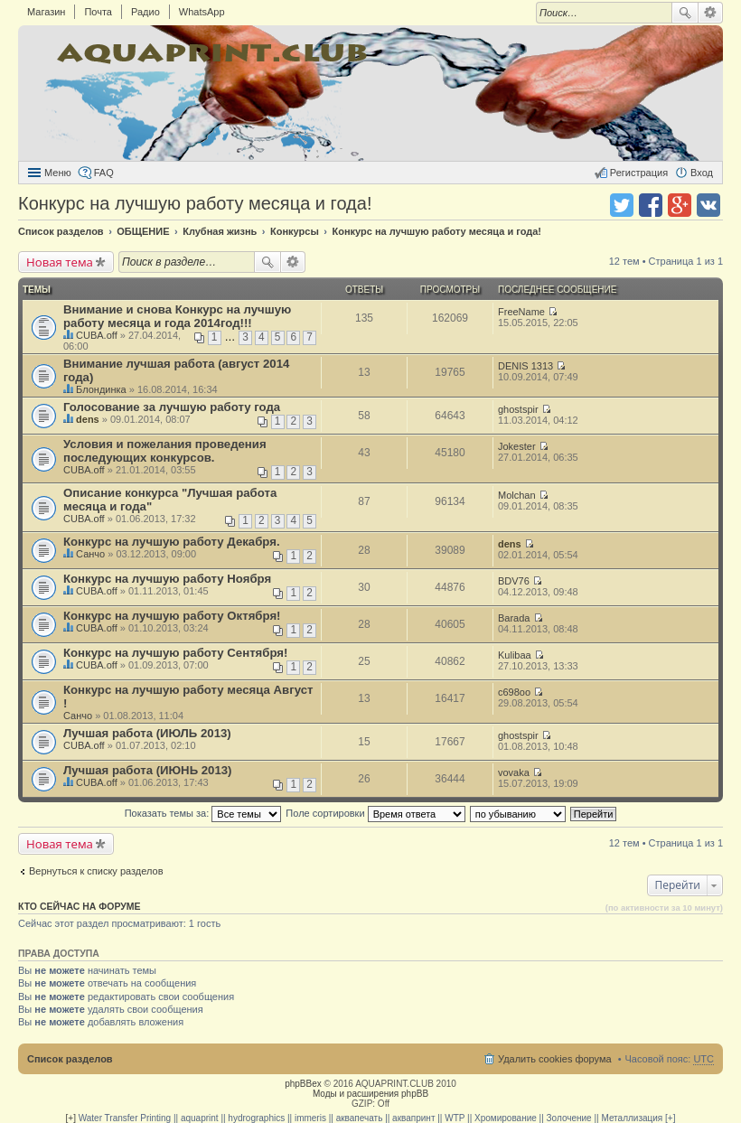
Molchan (517, 495)
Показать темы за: (203, 813)
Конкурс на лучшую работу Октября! (171, 615)
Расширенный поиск (711, 12)
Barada (514, 618)
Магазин (46, 11)
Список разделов (70, 1058)
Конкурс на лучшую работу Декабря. (171, 541)
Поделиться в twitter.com (621, 205)
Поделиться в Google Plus (679, 205)
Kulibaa (514, 655)
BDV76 (514, 581)
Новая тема (59, 262)
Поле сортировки (375, 813)
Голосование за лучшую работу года (171, 407)
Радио (145, 11)
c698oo (514, 692)
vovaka (514, 772)
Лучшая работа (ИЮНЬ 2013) (147, 770)
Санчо (90, 553)
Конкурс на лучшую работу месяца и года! (194, 203)
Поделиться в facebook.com (650, 205)
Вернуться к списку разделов (96, 871)
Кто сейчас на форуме (79, 906)
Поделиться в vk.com (708, 205)
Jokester (517, 446)
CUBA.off (96, 335)
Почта (98, 11)
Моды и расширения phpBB (370, 1094)
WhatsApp (202, 11)
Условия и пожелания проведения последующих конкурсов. (165, 450)
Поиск (685, 12)
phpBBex (303, 1084)
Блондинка (101, 389)
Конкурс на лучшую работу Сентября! (175, 653)
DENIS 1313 (525, 365)
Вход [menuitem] (701, 172)
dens (87, 419)
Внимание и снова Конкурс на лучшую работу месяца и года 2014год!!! (177, 316)
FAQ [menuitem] (104, 172)
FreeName (521, 311)
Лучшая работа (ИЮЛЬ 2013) (147, 733)
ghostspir (518, 409)
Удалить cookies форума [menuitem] (555, 1058)
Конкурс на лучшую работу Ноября (167, 578)
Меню (57, 172)
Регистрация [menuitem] (639, 172)
